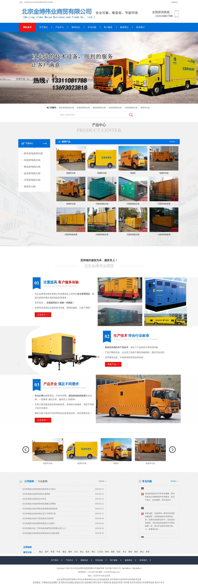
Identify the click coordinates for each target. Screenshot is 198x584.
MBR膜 (126, 582)
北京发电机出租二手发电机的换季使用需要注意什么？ (44, 528)
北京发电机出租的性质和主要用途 (36, 494)
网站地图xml (137, 568)
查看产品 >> (113, 364)
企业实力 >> (43, 314)
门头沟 (100, 552)
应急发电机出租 (83, 108)
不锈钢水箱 (46, 582)
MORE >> (173, 142)
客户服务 (108, 27)
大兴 (76, 552)
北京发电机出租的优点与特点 (34, 499)
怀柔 (52, 552)
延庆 (87, 552)
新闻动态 (76, 27)
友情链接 (27, 547)
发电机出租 (91, 579)
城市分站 (27, 552)
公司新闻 (29, 481)
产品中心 (59, 27)
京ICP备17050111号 (113, 568)
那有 (148, 552)
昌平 (47, 552)
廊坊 (130, 552)
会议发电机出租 (115, 108)
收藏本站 (174, 2)
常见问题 (92, 27)
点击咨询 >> (43, 420)
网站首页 (27, 27)
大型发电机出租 (131, 108)
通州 (70, 552)
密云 (93, 552)
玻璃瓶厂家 (56, 582)
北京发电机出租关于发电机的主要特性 (38, 518)
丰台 (124, 552)
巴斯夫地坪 (96, 582)
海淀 (118, 552)
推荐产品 (66, 142)
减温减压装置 (117, 582)
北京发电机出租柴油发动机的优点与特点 (39, 489)
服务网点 (124, 27)
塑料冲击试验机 (67, 582)
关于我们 (43, 27)
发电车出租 (145, 108)
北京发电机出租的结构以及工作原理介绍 (39, 514)
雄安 (136, 552)
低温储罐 (88, 582)
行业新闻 (42, 481)
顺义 (41, 552)
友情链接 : (37, 582)
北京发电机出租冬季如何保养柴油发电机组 (40, 509)
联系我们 (140, 27)
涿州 (107, 552)
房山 (82, 552)
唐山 (142, 552)
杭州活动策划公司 (137, 582)
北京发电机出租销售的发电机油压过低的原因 (40, 533)
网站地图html (126, 568)
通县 (64, 552)
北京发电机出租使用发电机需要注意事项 (39, 504)
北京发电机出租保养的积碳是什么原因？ (39, 523)
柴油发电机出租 (99, 108)
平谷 (58, 552)
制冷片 (157, 582)
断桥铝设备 (149, 582)
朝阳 (113, 552)
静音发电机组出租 (66, 108)
